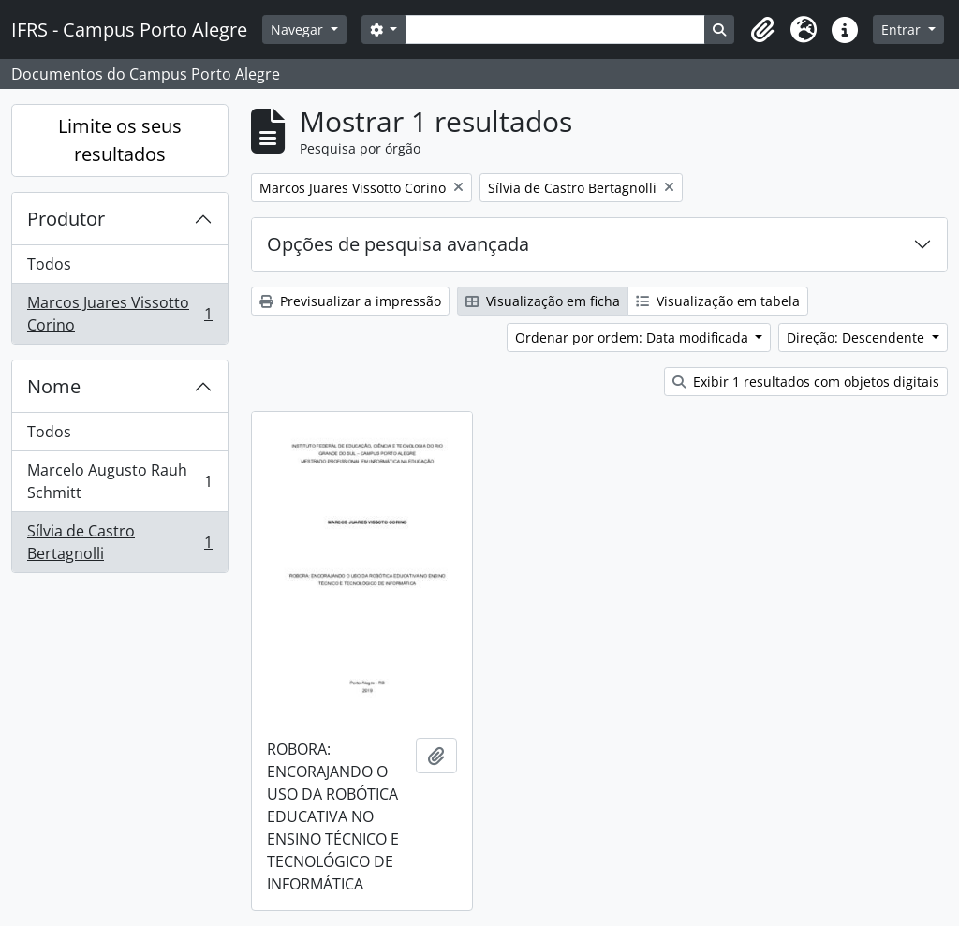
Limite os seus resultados (120, 140)
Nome (54, 386)
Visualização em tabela (718, 301)
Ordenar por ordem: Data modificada (633, 337)
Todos (49, 264)
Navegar (299, 29)
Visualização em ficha (542, 301)
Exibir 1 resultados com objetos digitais (805, 381)
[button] (762, 30)
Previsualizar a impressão (350, 301)
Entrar (902, 29)
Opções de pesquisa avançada (398, 244)
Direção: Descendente (857, 337)
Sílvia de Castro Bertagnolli (119, 542)
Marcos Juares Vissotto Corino (119, 313)
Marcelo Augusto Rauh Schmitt (119, 481)
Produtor (66, 218)
